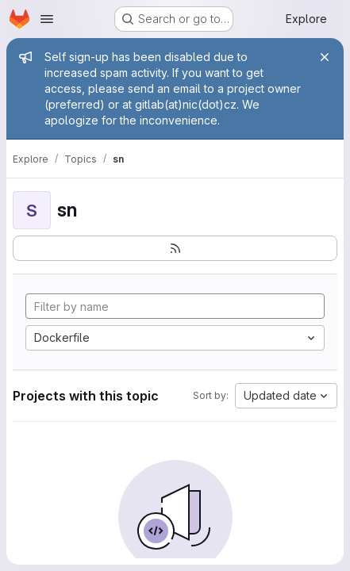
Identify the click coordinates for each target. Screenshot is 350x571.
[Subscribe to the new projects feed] (175, 248)
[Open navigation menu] (47, 19)
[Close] (324, 57)
